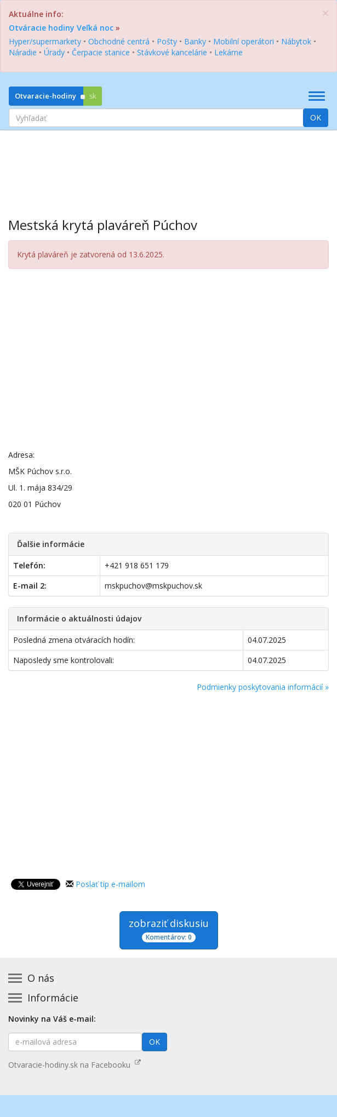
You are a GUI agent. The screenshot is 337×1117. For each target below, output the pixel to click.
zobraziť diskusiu (169, 929)
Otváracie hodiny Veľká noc (61, 27)
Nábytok (296, 41)
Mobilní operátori (243, 41)
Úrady (54, 52)
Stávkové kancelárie (172, 52)
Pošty (167, 41)
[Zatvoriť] (325, 13)
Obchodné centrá (119, 41)
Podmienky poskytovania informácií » (263, 687)
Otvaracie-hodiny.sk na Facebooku (74, 1065)
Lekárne (228, 52)
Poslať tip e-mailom (110, 884)
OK (315, 117)
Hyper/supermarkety (45, 41)
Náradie (23, 52)
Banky (195, 41)
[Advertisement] (168, 166)
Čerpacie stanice (101, 52)
